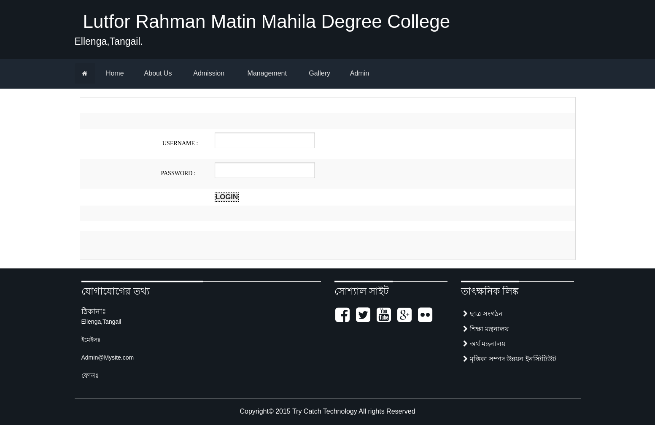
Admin (358, 73)
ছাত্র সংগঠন (483, 313)
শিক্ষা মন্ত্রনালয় (486, 329)
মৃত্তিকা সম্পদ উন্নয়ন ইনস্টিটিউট (509, 359)
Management (266, 73)
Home (114, 73)
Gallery (318, 73)
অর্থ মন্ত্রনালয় (484, 343)
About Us (157, 73)
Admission (208, 73)
